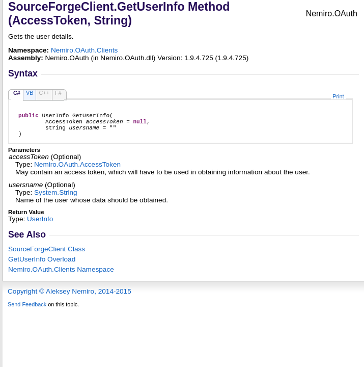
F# (58, 93)
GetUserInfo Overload (41, 265)
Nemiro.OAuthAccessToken (77, 170)
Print (338, 96)
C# (16, 93)
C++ (44, 93)
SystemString (55, 198)
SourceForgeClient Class (46, 255)
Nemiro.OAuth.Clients (84, 50)
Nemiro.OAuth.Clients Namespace (61, 275)
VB (30, 93)
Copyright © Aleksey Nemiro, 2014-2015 (69, 297)
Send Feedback (27, 310)
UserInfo (40, 225)
